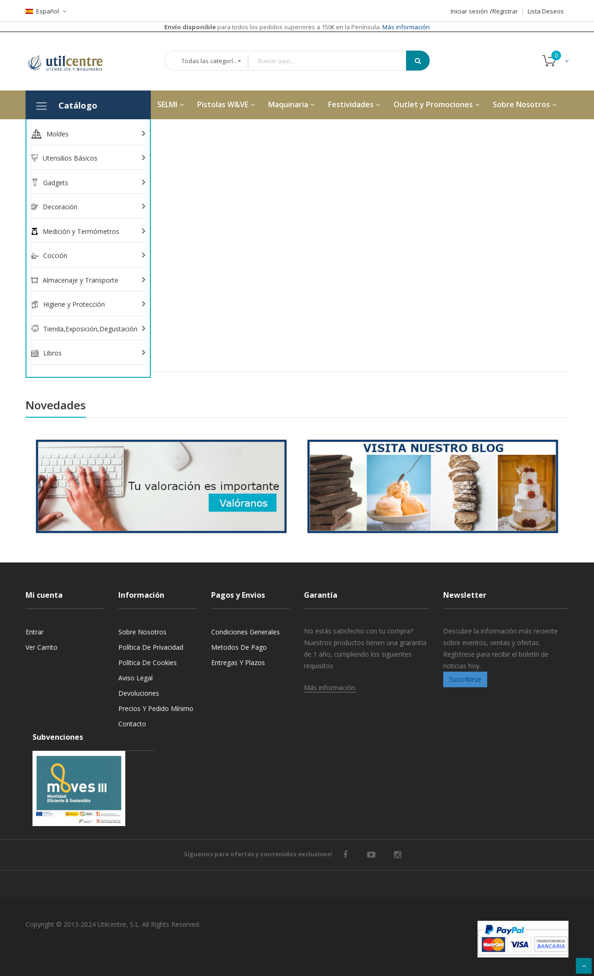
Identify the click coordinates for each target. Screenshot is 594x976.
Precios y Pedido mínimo (156, 708)
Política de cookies (147, 662)
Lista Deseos (546, 11)
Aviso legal (135, 677)
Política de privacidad (150, 647)
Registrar (505, 11)
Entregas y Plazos (238, 662)
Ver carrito (42, 647)
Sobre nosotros (142, 631)
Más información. (330, 687)
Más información (405, 27)
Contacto (132, 723)
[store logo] (72, 61)
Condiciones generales (245, 631)
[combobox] (334, 61)
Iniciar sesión (469, 11)
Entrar (35, 631)
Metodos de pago (239, 647)
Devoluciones (138, 693)
